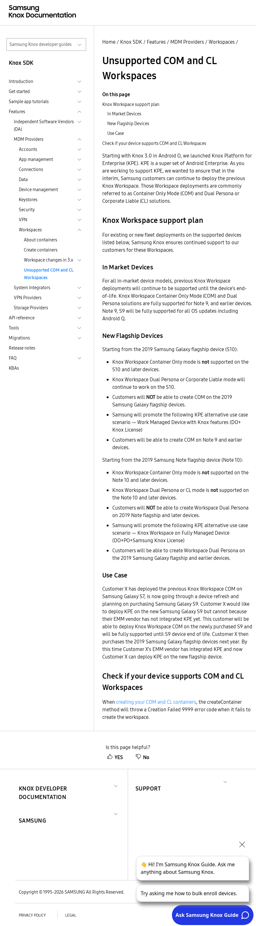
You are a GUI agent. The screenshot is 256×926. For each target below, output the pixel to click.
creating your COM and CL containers (156, 701)
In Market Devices (124, 114)
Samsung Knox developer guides (40, 44)
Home (108, 41)
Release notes (22, 348)
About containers (40, 240)
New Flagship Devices (128, 123)
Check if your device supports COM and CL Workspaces (154, 143)
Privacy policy (32, 915)
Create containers (40, 250)
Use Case (115, 133)
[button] (65, 785)
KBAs (14, 368)
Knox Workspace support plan (130, 104)
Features (156, 41)
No (142, 757)
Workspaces (222, 41)
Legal (70, 915)
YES (115, 757)
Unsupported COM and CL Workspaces (48, 274)
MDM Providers (187, 41)
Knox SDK (131, 41)
